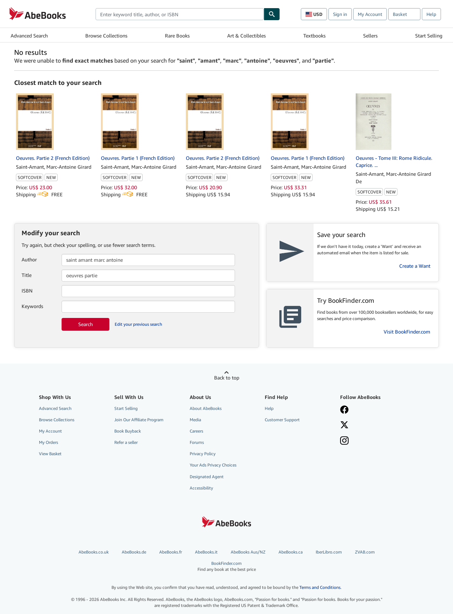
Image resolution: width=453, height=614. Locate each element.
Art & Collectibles (246, 36)
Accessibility (201, 488)
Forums (197, 442)
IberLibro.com (329, 552)
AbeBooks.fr (170, 552)
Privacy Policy (203, 453)
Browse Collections (106, 36)
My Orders (48, 442)
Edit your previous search (138, 324)
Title (26, 275)
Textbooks (314, 36)
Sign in (340, 14)
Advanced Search (29, 36)
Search (85, 324)
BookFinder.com (226, 566)
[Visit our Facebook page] (344, 410)
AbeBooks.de (134, 552)
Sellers (370, 36)
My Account (370, 14)
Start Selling (428, 36)
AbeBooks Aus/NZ (248, 552)
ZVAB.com (365, 552)
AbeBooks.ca (291, 552)
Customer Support (282, 419)
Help (431, 14)
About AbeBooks (206, 408)
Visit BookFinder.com (407, 332)
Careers (196, 431)
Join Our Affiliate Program (139, 419)
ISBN (27, 291)
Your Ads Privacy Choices (213, 465)
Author (29, 259)
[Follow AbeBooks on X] (344, 425)
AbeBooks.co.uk (94, 552)
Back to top (226, 378)
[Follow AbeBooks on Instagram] (344, 441)
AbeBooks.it (206, 552)
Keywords (32, 306)
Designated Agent (207, 476)
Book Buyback (127, 431)
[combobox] (180, 14)
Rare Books (177, 36)
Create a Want (414, 266)
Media (195, 419)
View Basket (50, 453)
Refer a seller (126, 442)
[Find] (272, 14)
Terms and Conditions (319, 587)
